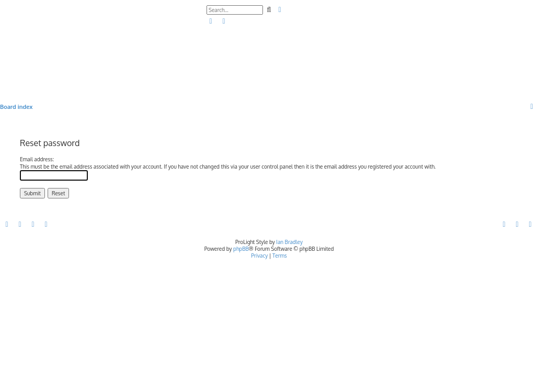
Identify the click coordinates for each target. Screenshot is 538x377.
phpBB (241, 249)
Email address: (37, 159)
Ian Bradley (289, 242)
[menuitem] (211, 21)
